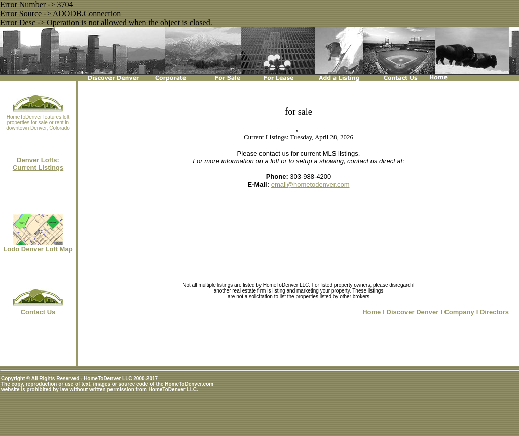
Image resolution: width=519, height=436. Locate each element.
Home (371, 312)
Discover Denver (413, 312)
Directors (494, 312)
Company (459, 312)
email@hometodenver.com (310, 184)
